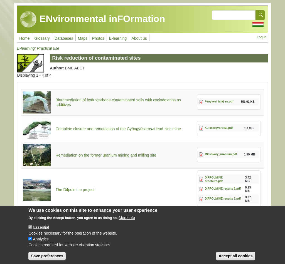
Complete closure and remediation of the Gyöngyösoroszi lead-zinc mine (118, 129)
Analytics (41, 243)
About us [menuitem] (139, 38)
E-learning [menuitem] (118, 38)
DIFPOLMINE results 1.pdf (223, 188)
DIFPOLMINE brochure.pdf (214, 179)
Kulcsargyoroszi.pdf (219, 127)
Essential (41, 232)
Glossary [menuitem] (42, 38)
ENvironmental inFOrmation (92, 19)
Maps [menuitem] (82, 38)
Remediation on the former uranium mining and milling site (105, 155)
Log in (261, 37)
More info (127, 222)
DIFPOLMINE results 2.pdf (223, 198)
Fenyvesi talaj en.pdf (219, 101)
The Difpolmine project (74, 189)
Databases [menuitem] (64, 38)
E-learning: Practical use (38, 48)
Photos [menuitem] (98, 38)
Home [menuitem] (24, 38)
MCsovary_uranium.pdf (221, 154)
